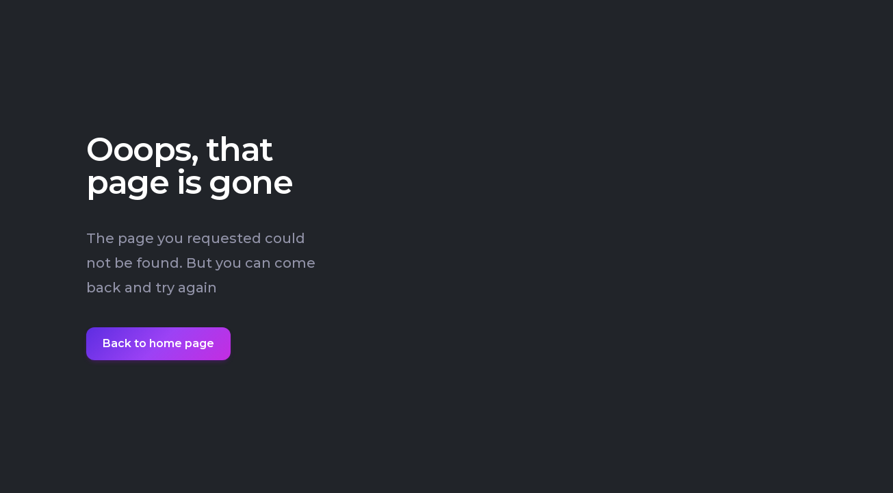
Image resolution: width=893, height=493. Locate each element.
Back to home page (158, 343)
